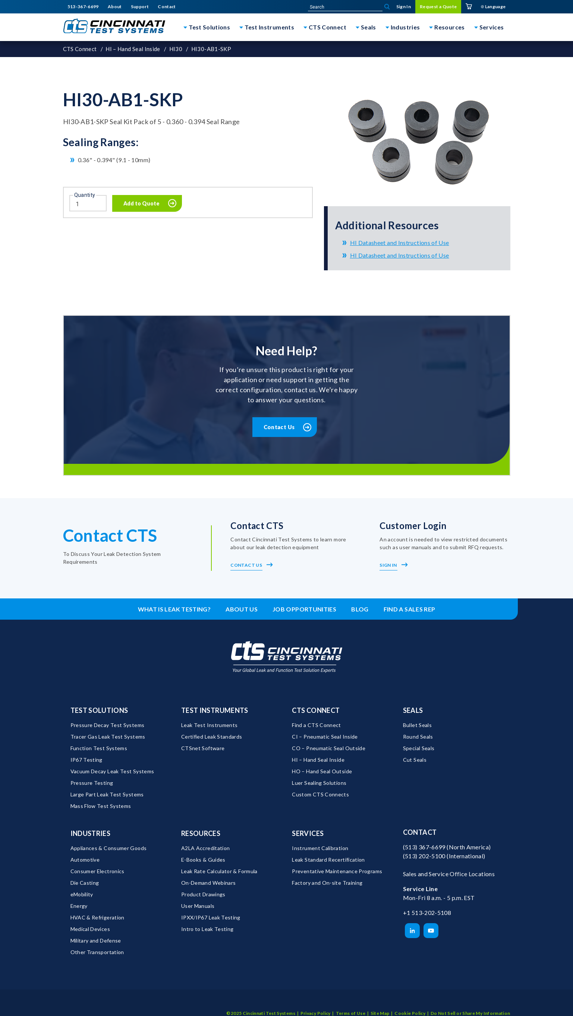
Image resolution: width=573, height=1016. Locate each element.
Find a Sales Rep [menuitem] (409, 609)
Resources (449, 27)
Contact (420, 832)
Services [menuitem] (308, 834)
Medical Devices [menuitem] (90, 929)
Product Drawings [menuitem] (203, 894)
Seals (368, 27)
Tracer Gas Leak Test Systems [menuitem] (107, 737)
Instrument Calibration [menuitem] (320, 848)
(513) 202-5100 (424, 855)
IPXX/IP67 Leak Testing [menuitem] (210, 918)
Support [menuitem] (140, 6)
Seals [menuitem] (413, 711)
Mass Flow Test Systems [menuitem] (100, 806)
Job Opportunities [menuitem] (304, 609)
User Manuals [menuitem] (197, 906)
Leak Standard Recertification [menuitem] (328, 860)
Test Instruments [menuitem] (214, 711)
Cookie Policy (409, 1003)
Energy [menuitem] (79, 906)
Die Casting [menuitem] (84, 883)
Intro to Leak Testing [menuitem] (207, 929)
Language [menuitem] (493, 6)
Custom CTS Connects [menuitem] (320, 795)
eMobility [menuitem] (81, 894)
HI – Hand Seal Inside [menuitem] (318, 760)
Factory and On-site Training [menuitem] (327, 883)
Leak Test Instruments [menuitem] (209, 725)
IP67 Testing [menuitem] (86, 760)
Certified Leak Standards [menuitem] (211, 737)
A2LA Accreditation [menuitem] (205, 848)
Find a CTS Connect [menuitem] (316, 725)
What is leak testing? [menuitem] (174, 609)
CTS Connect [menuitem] (316, 711)
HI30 (175, 48)
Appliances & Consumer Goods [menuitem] (108, 848)
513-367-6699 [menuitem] (83, 6)
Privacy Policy (315, 1003)
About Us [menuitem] (242, 609)
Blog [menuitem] (359, 609)
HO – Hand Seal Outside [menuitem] (322, 771)
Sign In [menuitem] (403, 6)
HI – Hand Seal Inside (133, 48)
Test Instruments (269, 27)
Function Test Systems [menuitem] (98, 748)
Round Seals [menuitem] (418, 737)
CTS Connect (327, 27)
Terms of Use (350, 1003)
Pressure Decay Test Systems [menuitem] (107, 725)
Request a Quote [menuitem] (438, 6)
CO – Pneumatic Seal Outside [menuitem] (328, 748)
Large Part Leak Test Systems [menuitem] (107, 795)
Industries (405, 27)
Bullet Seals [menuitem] (417, 725)
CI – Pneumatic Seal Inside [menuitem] (325, 737)
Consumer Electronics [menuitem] (97, 871)
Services (491, 27)
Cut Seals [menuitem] (414, 760)
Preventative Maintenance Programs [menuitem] (337, 871)
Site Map (380, 1003)
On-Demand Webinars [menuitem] (208, 883)
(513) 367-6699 (424, 846)
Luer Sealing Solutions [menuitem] (319, 783)
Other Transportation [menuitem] (97, 952)
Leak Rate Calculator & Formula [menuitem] (219, 871)
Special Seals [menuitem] (419, 748)
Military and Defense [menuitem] (95, 941)
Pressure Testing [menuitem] (91, 783)
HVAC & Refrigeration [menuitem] (97, 918)
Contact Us (279, 427)
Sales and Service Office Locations (449, 873)
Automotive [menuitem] (85, 860)
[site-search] (345, 7)
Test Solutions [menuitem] (99, 711)
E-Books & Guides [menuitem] (203, 860)
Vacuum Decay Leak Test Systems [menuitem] (112, 771)
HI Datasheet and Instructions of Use (399, 242)
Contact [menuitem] (167, 6)
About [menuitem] (115, 6)
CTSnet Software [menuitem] (202, 748)
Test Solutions (209, 27)
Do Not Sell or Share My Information (470, 1003)
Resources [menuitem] (200, 834)
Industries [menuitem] (90, 834)
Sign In (394, 565)
